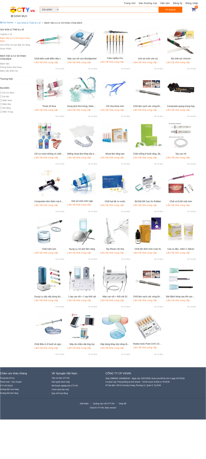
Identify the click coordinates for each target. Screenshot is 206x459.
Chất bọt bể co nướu (115, 201)
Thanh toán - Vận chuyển (11, 382)
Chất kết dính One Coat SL (148, 249)
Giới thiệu (84, 403)
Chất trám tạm (49, 249)
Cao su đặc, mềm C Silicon (180, 249)
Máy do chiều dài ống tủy (82, 344)
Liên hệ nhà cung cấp (46, 62)
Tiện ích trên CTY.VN (60, 378)
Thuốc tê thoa (49, 106)
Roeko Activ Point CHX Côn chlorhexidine (153, 344)
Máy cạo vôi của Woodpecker (82, 58)
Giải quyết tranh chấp (61, 382)
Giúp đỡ (122, 403)
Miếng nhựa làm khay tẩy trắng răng (85, 153)
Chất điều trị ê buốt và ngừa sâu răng (52, 344)
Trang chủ (130, 3)
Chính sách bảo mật (60, 389)
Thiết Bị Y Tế (6, 34)
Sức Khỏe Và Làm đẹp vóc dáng (15, 45)
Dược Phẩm (5, 48)
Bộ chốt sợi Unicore (180, 58)
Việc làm (165, 3)
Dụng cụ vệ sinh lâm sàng (82, 249)
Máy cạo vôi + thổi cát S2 (114, 296)
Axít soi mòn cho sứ (148, 58)
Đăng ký (177, 3)
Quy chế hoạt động (60, 393)
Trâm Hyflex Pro (115, 58)
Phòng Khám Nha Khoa (11, 67)
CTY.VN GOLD (6, 386)
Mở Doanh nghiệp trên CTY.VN (65, 386)
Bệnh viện (4, 64)
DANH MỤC (19, 16)
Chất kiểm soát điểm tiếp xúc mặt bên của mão (57, 58)
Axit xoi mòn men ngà (82, 201)
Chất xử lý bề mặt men (181, 201)
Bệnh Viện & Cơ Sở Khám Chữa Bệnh (15, 39)
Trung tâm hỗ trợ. (7, 378)
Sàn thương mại (148, 3)
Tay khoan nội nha (115, 249)
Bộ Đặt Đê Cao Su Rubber (148, 201)
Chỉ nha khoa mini (115, 106)
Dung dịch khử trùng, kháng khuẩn (84, 106)
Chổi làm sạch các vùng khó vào (149, 106)
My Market (6, 22)
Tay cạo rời (180, 153)
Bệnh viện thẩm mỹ (9, 71)
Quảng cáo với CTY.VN (103, 403)
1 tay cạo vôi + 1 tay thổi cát (82, 296)
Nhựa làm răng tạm (114, 153)
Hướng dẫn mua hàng (9, 389)
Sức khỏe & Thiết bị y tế (29, 23)
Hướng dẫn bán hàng (9, 393)
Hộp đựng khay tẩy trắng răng (115, 344)
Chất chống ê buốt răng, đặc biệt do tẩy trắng (155, 153)
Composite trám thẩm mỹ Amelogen (52, 201)
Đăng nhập (192, 3)
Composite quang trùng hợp (181, 106)
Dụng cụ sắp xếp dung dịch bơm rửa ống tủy (56, 296)
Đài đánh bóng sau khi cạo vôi (181, 296)
